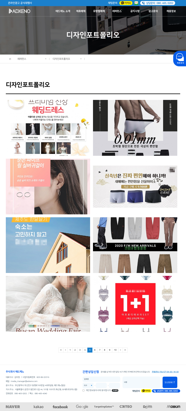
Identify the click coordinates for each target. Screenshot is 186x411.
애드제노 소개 (63, 11)
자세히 (115, 390)
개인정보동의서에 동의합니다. (98, 390)
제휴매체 (80, 11)
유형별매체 (99, 11)
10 (115, 350)
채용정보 (171, 11)
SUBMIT (170, 382)
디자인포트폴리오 (67, 59)
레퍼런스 (117, 11)
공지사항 (135, 11)
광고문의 (153, 11)
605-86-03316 (43, 377)
